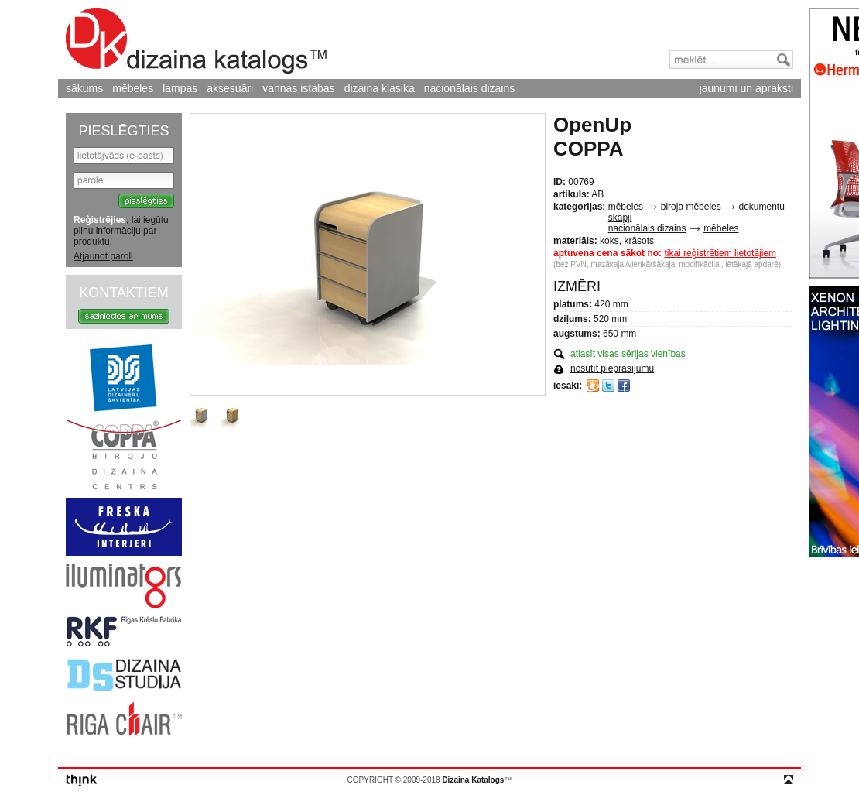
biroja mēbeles (691, 206)
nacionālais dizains (469, 88)
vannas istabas (298, 88)
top (788, 779)
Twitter (608, 385)
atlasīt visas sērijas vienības (628, 353)
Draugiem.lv (593, 385)
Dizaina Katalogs (196, 41)
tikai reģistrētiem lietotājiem (720, 253)
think (82, 780)
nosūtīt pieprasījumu (612, 368)
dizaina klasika (379, 88)
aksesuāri (230, 88)
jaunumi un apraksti (746, 88)
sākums (84, 88)
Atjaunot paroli (103, 256)
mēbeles (132, 88)
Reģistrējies (100, 219)
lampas (180, 88)
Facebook (624, 385)
